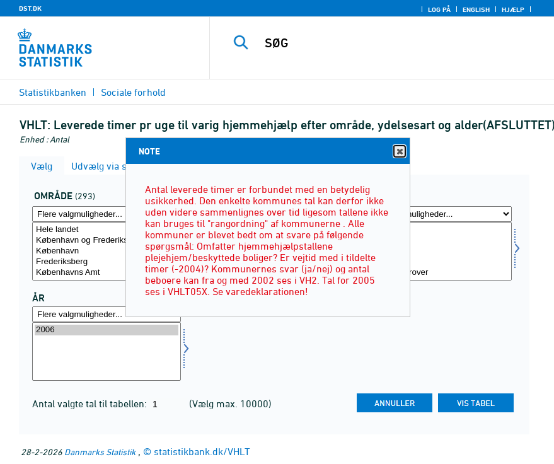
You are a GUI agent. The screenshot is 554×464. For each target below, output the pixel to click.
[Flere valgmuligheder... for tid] (106, 314)
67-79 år (437, 262)
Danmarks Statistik (100, 451)
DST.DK (30, 8)
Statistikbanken (52, 92)
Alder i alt (437, 229)
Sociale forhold (133, 92)
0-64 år (437, 240)
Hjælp (513, 9)
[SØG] (396, 42)
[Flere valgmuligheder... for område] (106, 214)
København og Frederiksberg (106, 240)
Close (399, 151)
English (476, 9)
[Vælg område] (106, 251)
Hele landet (106, 229)
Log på (439, 9)
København (106, 251)
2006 (106, 330)
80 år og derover (437, 272)
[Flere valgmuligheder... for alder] (437, 214)
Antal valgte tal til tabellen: (90, 403)
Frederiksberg (106, 262)
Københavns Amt (106, 272)
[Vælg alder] (437, 251)
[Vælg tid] (106, 351)
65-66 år (437, 251)
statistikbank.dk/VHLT (202, 451)
